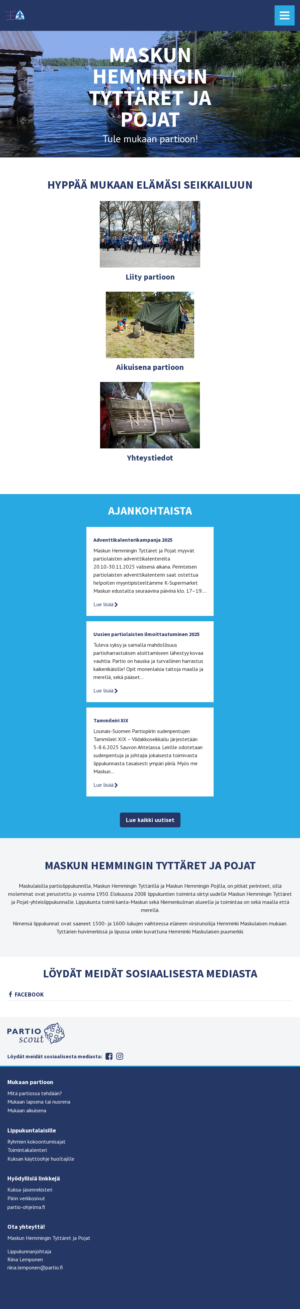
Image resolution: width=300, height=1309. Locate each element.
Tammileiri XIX (110, 720)
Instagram (120, 1056)
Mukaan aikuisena (26, 1110)
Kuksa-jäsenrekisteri (29, 1189)
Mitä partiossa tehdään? (34, 1093)
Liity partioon (150, 277)
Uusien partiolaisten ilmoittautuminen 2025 (146, 634)
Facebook (29, 994)
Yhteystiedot (150, 457)
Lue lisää (106, 604)
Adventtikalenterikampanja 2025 (132, 539)
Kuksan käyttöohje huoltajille (40, 1158)
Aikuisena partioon (150, 367)
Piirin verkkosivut (26, 1198)
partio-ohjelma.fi (26, 1207)
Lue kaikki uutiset (150, 820)
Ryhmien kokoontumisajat (36, 1141)
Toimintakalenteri (27, 1150)
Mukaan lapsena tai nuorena (38, 1101)
